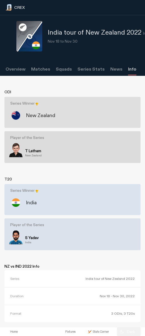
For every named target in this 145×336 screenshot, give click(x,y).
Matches (40, 69)
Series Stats (91, 69)
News (116, 69)
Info (132, 69)
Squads (64, 69)
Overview (16, 69)
